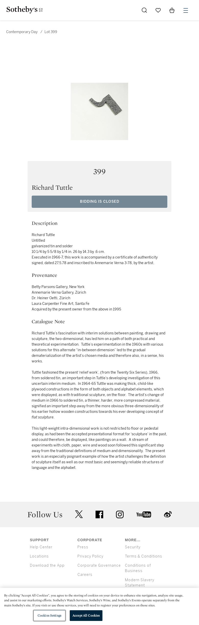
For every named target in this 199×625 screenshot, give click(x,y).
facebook (99, 514)
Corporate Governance (99, 565)
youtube (143, 514)
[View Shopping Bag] (172, 10)
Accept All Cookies (86, 615)
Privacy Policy (90, 556)
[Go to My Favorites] (158, 10)
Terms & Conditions (143, 556)
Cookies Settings (49, 615)
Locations (39, 556)
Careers (84, 575)
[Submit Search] (144, 10)
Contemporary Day (22, 32)
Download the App (47, 565)
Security (133, 547)
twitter (79, 514)
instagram (120, 514)
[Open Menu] (185, 10)
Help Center (41, 547)
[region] (99, 606)
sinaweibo (168, 514)
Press (82, 547)
